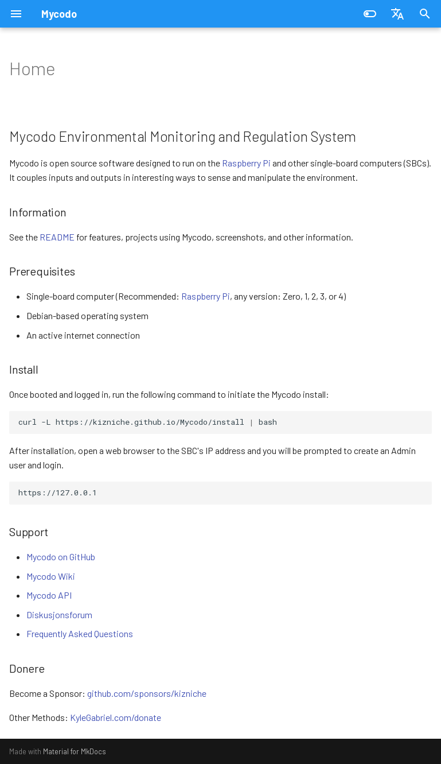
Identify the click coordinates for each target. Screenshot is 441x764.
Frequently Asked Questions (79, 633)
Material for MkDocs (74, 751)
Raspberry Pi (246, 162)
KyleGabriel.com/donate (115, 717)
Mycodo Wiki (50, 576)
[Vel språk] (397, 13)
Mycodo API (49, 595)
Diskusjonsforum (59, 614)
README (57, 236)
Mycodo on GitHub (60, 556)
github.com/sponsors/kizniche (146, 693)
